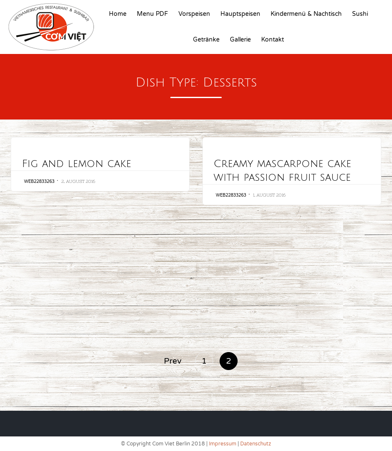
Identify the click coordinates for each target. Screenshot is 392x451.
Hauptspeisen (240, 14)
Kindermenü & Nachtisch (306, 14)
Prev (172, 361)
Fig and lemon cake (76, 163)
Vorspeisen (194, 14)
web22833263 (39, 181)
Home (118, 14)
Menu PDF (152, 14)
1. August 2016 (269, 195)
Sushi (360, 14)
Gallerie (240, 39)
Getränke (206, 39)
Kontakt (272, 39)
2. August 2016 (78, 181)
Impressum (222, 444)
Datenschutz (255, 444)
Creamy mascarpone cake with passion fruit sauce (282, 170)
